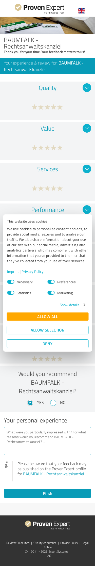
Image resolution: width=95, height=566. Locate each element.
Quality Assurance (44, 543)
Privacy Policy (33, 271)
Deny (47, 344)
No (63, 402)
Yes (40, 402)
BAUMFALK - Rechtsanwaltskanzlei (53, 474)
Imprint (13, 271)
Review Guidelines (18, 543)
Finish (47, 493)
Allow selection (48, 330)
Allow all (47, 316)
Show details (69, 304)
